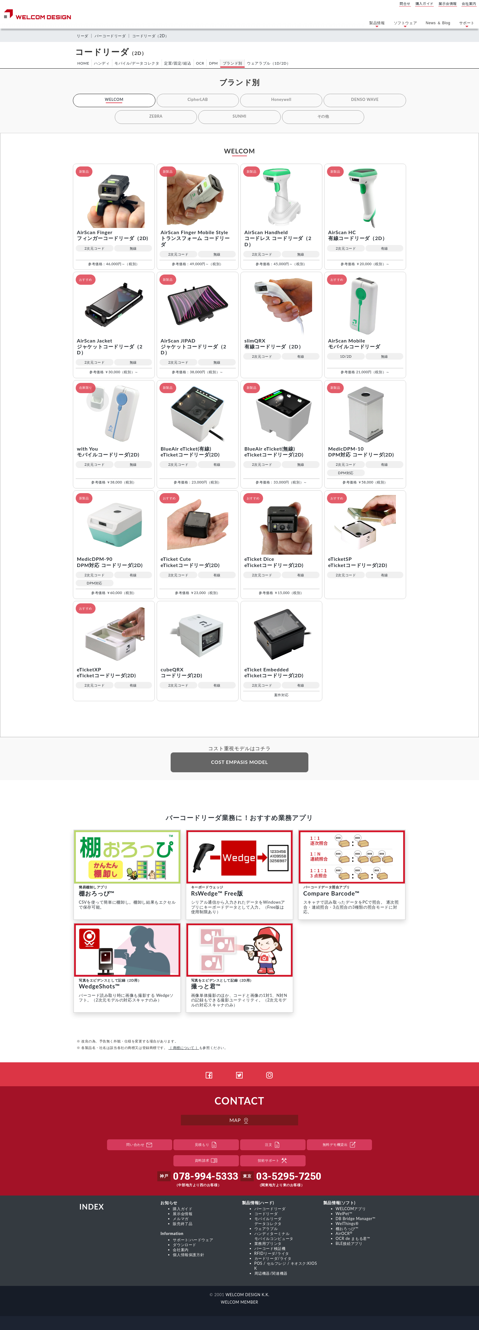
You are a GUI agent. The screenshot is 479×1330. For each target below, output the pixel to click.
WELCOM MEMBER (239, 1300)
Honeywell (281, 100)
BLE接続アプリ (350, 1243)
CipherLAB (197, 100)
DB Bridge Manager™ (356, 1219)
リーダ (83, 35)
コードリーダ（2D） (155, 35)
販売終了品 (183, 1224)
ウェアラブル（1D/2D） (273, 63)
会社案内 (469, 4)
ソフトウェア (405, 24)
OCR (203, 63)
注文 (273, 1146)
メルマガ (181, 1219)
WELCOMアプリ (351, 1210)
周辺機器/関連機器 (272, 1272)
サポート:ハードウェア (194, 1240)
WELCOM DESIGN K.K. (247, 1293)
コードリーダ (267, 1215)
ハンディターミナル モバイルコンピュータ (275, 1236)
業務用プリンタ (269, 1243)
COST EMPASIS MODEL (239, 763)
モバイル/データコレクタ (138, 63)
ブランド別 (236, 63)
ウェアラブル (267, 1229)
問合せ (405, 4)
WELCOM (114, 100)
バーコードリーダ (112, 35)
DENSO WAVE (365, 100)
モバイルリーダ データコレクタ (269, 1222)
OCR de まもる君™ (354, 1239)
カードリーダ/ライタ (274, 1257)
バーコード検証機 (271, 1248)
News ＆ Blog (438, 23)
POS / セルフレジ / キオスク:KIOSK (286, 1265)
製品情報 (377, 24)
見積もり (206, 1146)
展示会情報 (448, 4)
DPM (216, 63)
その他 (323, 116)
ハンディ (102, 63)
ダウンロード (185, 1245)
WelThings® (347, 1224)
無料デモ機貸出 (339, 1146)
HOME (84, 63)
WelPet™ (344, 1215)
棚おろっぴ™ (348, 1229)
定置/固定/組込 (179, 63)
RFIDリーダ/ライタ (272, 1253)
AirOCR (344, 1234)
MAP (239, 1122)
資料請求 (206, 1162)
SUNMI (239, 116)
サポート (467, 24)
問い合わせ (140, 1146)
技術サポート (273, 1162)
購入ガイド (425, 4)
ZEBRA (156, 116)
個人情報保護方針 (190, 1254)
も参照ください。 (198, 1049)
